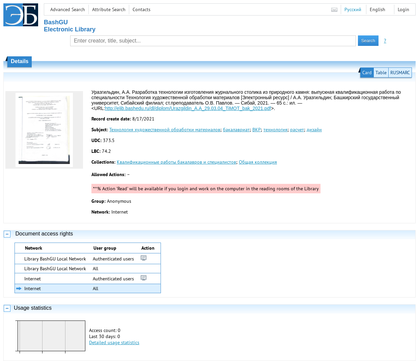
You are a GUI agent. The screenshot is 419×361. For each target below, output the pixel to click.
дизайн (314, 130)
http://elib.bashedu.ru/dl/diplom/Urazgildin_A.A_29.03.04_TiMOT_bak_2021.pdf (188, 108)
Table (381, 73)
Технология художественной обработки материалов (164, 130)
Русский (352, 9)
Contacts (141, 9)
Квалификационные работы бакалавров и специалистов (176, 162)
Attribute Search (108, 9)
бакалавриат (236, 130)
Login (403, 9)
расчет (297, 130)
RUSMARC (400, 73)
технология (275, 130)
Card (367, 73)
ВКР (256, 130)
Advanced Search (67, 9)
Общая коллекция (258, 162)
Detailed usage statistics (114, 342)
